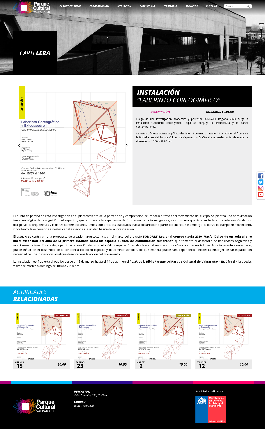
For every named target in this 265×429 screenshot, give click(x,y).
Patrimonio (147, 6)
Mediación (124, 6)
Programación (99, 6)
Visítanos (212, 6)
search (248, 6)
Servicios (192, 6)
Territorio (170, 6)
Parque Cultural (70, 6)
